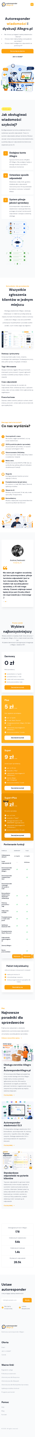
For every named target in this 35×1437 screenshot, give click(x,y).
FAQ (2, 1407)
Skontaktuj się (17, 987)
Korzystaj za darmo (17, 51)
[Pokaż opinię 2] (4, 601)
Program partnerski (8, 1392)
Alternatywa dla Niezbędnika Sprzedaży (15, 1385)
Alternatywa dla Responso (10, 1377)
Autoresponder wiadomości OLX (13, 1124)
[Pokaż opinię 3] (5, 601)
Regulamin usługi (7, 1370)
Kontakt (4, 1415)
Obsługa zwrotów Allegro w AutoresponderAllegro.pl (17, 1068)
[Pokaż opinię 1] (3, 601)
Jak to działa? (17, 57)
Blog (2, 1411)
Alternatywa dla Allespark (10, 1381)
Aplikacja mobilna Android (10, 1388)
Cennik (3, 1355)
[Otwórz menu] (32, 4)
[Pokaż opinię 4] (6, 601)
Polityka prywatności (8, 1374)
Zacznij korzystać (17, 687)
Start (3, 1347)
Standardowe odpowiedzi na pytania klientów (16, 1176)
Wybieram (17, 956)
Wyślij (27, 1300)
